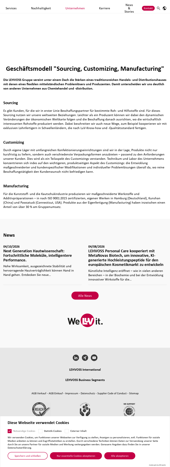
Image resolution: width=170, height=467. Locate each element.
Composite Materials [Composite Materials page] (78, 394)
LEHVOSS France (80, 374)
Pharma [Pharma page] (97, 398)
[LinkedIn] (76, 357)
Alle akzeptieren (119, 455)
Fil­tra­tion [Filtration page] (85, 398)
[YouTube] (94, 357)
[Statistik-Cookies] (40, 431)
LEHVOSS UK (61, 374)
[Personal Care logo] (16, 6)
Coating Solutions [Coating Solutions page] (67, 398)
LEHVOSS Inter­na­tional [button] (85, 369)
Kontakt (148, 6)
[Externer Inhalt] (67, 431)
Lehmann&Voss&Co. (40, 374)
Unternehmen (91, 6)
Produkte (41, 6)
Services (54, 6)
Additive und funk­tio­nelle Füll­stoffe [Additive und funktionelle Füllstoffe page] (85, 402)
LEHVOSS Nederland (75, 378)
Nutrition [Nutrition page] (109, 398)
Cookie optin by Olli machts (157, 465)
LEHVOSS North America (125, 374)
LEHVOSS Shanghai (50, 378)
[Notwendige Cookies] (10, 431)
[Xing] (85, 357)
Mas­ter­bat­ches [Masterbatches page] (55, 394)
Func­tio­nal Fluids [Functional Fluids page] (45, 398)
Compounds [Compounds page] (36, 394)
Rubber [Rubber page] (96, 394)
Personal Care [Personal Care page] (125, 398)
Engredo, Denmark (119, 378)
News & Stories (124, 6)
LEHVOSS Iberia (98, 378)
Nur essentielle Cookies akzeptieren (76, 455)
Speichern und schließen (28, 455)
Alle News (85, 295)
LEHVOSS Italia (100, 374)
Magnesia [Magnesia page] (109, 394)
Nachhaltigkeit (71, 6)
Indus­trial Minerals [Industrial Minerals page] (128, 394)
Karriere (107, 6)
